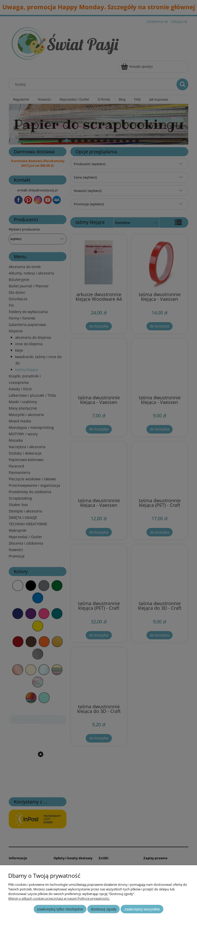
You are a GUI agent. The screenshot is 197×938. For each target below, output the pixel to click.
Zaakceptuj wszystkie (142, 909)
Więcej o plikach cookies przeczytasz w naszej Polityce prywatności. (59, 898)
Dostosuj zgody (103, 909)
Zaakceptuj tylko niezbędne (60, 909)
